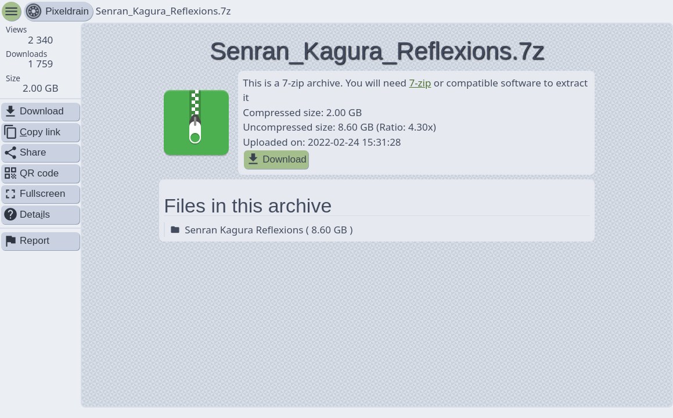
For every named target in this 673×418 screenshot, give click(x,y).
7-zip (420, 82)
